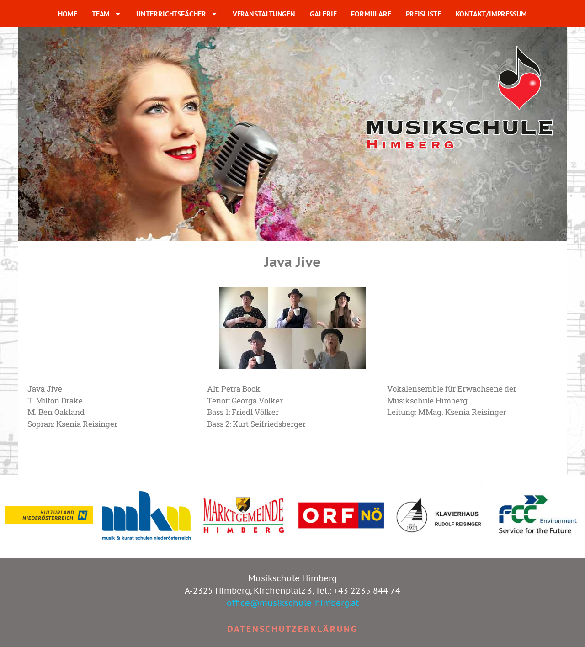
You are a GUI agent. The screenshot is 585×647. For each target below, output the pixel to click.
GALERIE (323, 13)
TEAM (107, 13)
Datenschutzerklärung (292, 629)
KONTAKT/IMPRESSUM (491, 13)
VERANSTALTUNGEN (264, 13)
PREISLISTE (423, 13)
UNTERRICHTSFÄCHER (177, 13)
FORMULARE (371, 13)
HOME (67, 13)
